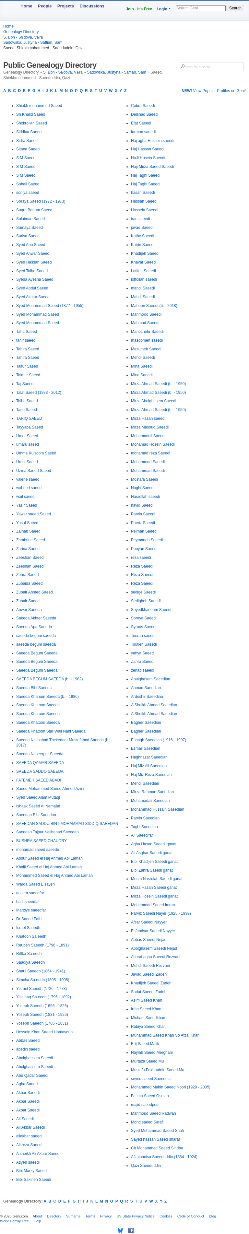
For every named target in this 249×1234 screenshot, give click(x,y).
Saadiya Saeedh (30, 962)
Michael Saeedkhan (148, 1018)
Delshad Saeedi (145, 114)
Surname (73, 1216)
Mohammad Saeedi (148, 462)
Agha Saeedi (27, 1084)
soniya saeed (27, 192)
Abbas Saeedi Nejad (148, 939)
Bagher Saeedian (146, 722)
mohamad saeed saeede (37, 849)
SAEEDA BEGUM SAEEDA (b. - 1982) (49, 679)
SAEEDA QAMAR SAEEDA (40, 762)
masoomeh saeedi (147, 340)
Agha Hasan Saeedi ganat (153, 844)
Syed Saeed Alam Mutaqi (38, 797)
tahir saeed (25, 340)
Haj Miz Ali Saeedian (149, 766)
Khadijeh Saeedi (145, 253)
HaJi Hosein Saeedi (148, 158)
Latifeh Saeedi (143, 271)
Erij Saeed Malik (145, 1043)
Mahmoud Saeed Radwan (153, 1113)
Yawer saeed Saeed (33, 514)
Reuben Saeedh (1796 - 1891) (42, 945)
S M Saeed (25, 158)
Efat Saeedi (141, 123)
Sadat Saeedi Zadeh (148, 992)
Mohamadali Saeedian (150, 800)
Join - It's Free (139, 9)
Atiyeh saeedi (28, 1162)
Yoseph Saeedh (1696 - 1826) (42, 1006)
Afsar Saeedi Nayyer (149, 922)
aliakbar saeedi (29, 1136)
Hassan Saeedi (144, 201)
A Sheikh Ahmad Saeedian (154, 705)
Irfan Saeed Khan (146, 1009)
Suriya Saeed (28, 236)
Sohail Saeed (27, 184)
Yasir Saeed (26, 505)
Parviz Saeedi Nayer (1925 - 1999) (161, 913)
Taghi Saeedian (144, 827)
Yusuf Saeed (27, 523)
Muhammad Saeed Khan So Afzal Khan (165, 1035)
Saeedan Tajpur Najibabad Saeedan (47, 832)
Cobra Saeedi (143, 105)
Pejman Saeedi (144, 531)
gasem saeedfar (30, 893)
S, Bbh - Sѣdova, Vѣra (23, 37)
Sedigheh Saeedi (145, 601)
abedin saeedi (28, 1049)
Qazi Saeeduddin (146, 1165)
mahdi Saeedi (143, 288)
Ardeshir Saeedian (147, 696)
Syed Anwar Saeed (32, 253)
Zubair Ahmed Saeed (34, 592)
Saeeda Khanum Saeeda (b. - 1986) (47, 696)
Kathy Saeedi (142, 236)
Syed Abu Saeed (30, 244)
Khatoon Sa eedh (31, 936)
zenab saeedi (142, 670)
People (45, 6)
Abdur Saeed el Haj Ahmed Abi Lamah (49, 858)
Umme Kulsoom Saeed (36, 453)
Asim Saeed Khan (146, 1000)
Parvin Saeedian (145, 818)
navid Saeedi (142, 505)
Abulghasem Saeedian (150, 679)
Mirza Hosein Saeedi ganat (154, 896)
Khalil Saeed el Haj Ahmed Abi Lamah (49, 867)
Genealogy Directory (21, 31)
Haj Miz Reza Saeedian (151, 774)
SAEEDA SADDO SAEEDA (40, 771)
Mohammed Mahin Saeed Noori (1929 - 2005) (170, 1087)
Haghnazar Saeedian (149, 757)
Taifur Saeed (27, 366)
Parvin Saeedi (143, 514)
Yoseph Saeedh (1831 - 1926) (42, 1014)
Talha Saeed (27, 401)
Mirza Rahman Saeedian (152, 792)
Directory (54, 1216)
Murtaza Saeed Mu (147, 1061)
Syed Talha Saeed (32, 271)
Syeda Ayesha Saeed (34, 279)
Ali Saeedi (25, 1119)
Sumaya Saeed (29, 227)
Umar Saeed (27, 436)
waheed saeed (29, 488)
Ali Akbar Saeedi (30, 1127)
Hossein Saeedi (144, 210)
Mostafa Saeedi (144, 479)
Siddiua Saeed (29, 132)
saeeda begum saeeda (36, 635)
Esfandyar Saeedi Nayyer (153, 931)
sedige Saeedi (143, 592)
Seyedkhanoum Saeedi (151, 609)
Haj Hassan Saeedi (147, 149)
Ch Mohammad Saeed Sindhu (157, 1148)
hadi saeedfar (28, 901)
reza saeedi (141, 557)
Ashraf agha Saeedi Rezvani (155, 957)
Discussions (91, 6)
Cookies (166, 1216)
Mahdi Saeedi (143, 297)
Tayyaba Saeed (29, 427)
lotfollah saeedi (144, 279)
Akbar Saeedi (28, 1092)
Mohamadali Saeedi (148, 436)
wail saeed (25, 496)
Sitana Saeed (28, 149)
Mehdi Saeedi (143, 357)
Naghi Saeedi (142, 488)
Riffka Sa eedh (29, 953)
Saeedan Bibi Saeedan (36, 815)
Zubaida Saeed (29, 583)
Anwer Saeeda (29, 609)
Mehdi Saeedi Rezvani (150, 965)
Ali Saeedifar (142, 835)
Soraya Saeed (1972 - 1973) (40, 201)
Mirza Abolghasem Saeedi (153, 401)
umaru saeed (27, 444)
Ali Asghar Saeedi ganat (151, 853)
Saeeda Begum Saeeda (36, 653)
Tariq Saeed (26, 409)
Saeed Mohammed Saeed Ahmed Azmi (50, 788)
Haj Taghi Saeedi (145, 175)
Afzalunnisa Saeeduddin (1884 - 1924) (164, 1157)
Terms (90, 1216)
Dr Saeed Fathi (29, 919)
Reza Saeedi (142, 566)
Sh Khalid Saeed (30, 114)
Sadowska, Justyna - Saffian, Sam (33, 42)
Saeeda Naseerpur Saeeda (39, 754)
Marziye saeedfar (31, 910)
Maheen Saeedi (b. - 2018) (154, 305)
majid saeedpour (145, 1104)
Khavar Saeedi (144, 262)
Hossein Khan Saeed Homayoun (44, 1032)
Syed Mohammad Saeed (37, 314)
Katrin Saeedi (142, 244)
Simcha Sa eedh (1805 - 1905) (42, 980)
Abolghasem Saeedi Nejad (154, 948)
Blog (212, 1216)
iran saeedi (140, 219)
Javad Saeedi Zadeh (149, 974)
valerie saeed (27, 479)
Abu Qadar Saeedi (32, 1075)
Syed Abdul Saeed (32, 288)
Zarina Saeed (28, 548)
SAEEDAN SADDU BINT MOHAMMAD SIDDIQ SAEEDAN (67, 823)
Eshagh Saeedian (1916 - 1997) (158, 740)
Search (235, 8)
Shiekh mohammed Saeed (39, 105)
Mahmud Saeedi (145, 323)
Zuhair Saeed (28, 601)
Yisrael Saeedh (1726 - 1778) (41, 988)
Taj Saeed (24, 384)
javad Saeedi (142, 227)
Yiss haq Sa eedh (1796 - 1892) (43, 997)
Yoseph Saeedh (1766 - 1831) (42, 1023)
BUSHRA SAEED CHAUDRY (41, 841)
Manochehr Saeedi (147, 331)
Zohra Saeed (27, 574)
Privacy (106, 1216)
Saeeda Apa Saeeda (34, 627)
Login (162, 9)
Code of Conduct (190, 1216)
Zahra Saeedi (142, 661)
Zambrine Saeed (30, 540)
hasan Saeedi (143, 192)
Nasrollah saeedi (145, 496)
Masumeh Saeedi (146, 349)
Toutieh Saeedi (144, 644)
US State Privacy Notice (136, 1216)
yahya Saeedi (143, 653)
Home (26, 6)
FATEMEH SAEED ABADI (38, 780)
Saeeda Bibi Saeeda (34, 688)
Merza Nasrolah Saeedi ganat (157, 878)
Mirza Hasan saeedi (148, 418)
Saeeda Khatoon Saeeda (38, 705)
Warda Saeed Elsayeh (35, 884)
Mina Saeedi (142, 366)
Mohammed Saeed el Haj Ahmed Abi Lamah (54, 875)
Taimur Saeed (28, 375)
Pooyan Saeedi (144, 548)
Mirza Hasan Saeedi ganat (154, 887)
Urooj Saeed (27, 462)
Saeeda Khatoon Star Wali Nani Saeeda (51, 731)
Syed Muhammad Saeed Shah (157, 1130)
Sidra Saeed (27, 140)
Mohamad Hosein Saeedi (153, 444)
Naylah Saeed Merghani (152, 1052)
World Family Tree (14, 1221)
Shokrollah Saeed (31, 123)
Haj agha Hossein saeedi (152, 140)
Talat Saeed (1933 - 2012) (38, 392)
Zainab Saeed (28, 531)
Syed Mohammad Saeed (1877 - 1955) (49, 305)
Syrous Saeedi (143, 627)
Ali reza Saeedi (29, 1145)
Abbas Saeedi (28, 1040)
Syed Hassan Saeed (34, 262)
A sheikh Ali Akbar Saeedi (38, 1153)
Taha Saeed (26, 331)
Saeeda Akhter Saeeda (36, 618)
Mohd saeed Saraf (147, 1122)
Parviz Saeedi (143, 523)
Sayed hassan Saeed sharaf (155, 1139)
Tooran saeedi (143, 635)
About (37, 1216)
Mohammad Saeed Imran (153, 905)
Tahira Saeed (27, 349)
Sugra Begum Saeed (34, 210)
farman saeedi (143, 132)
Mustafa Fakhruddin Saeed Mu (157, 1070)
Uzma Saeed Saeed (33, 470)
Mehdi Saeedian (145, 783)
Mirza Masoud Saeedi (150, 427)
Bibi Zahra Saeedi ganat (152, 870)
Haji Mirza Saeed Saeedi (152, 166)
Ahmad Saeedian (146, 688)
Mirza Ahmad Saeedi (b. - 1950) (158, 384)
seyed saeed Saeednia (151, 1078)
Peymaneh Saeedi (147, 540)
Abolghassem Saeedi (34, 1058)
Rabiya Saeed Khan (148, 1026)
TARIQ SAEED (29, 418)
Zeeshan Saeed (30, 557)
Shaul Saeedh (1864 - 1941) (40, 971)
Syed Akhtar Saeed (33, 297)
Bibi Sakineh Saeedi (33, 1179)
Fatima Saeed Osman (150, 1096)
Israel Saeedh (28, 927)
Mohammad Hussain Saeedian (157, 809)
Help (37, 1221)
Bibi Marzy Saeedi (32, 1171)
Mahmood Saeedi (146, 314)
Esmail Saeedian (145, 748)
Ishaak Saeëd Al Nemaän (38, 806)
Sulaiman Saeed (30, 219)
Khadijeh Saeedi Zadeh (151, 983)
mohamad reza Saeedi (150, 453)
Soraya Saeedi (144, 618)
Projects (65, 6)
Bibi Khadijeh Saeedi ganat (154, 861)
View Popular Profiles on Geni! (214, 90)
